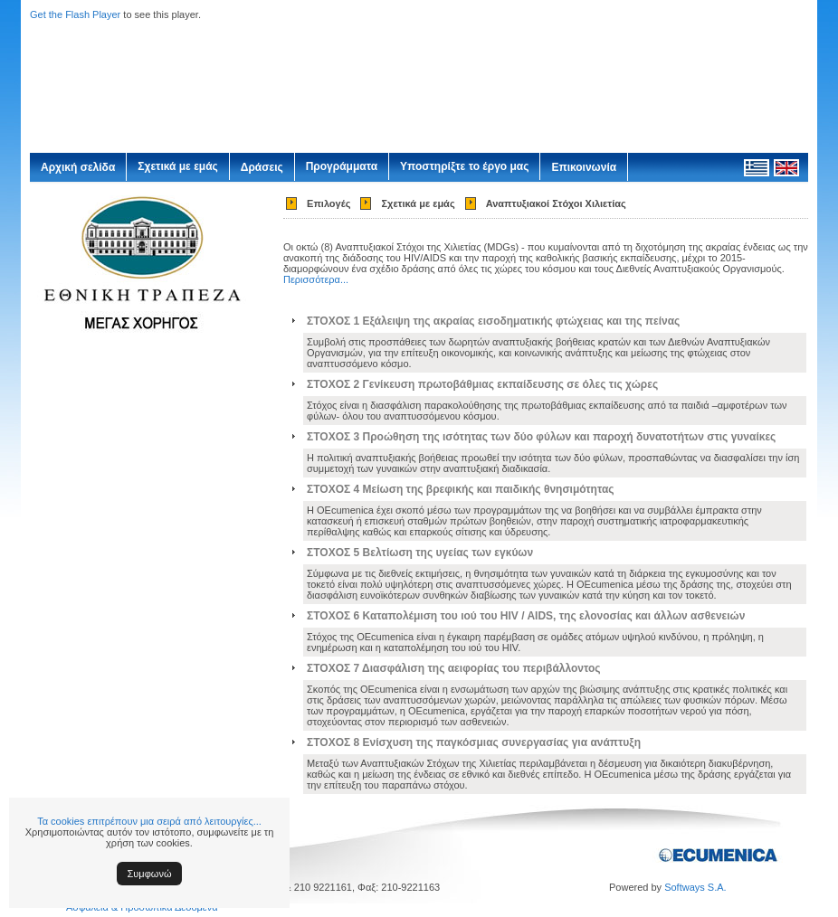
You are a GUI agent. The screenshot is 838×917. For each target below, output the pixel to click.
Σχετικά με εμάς (178, 166)
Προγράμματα (341, 166)
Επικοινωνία (583, 167)
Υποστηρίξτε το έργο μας (464, 166)
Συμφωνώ (150, 873)
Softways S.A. (695, 887)
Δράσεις (262, 167)
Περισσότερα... (315, 279)
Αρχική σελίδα (78, 167)
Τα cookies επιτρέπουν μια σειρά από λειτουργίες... (149, 821)
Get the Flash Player (75, 14)
